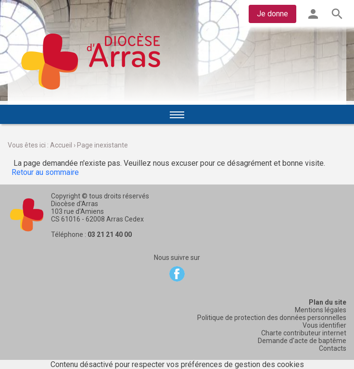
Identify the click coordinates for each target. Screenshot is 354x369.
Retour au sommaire (45, 172)
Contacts (332, 348)
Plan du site (327, 302)
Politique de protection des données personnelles (271, 317)
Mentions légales (320, 310)
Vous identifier (324, 325)
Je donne (272, 13)
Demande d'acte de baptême (302, 340)
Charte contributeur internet (303, 333)
